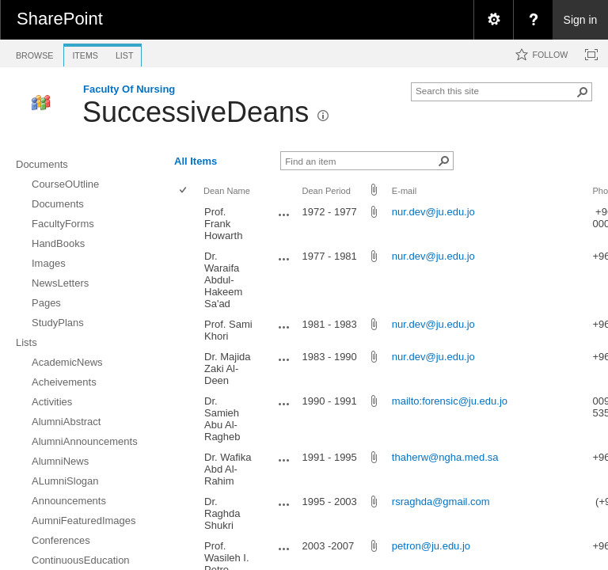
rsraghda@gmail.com (441, 501)
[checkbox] (184, 191)
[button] (582, 92)
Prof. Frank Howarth (223, 223)
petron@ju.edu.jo (431, 546)
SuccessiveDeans (195, 112)
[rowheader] (187, 224)
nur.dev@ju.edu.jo (433, 212)
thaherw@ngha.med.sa (445, 457)
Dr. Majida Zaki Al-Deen (227, 368)
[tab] (34, 53)
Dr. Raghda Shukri (222, 513)
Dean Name (226, 191)
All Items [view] (195, 161)
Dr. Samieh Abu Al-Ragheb (222, 419)
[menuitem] (493, 20)
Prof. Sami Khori (228, 330)
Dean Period (326, 191)
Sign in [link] (581, 19)
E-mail (404, 191)
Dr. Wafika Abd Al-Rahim (227, 469)
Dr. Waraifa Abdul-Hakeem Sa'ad (223, 280)
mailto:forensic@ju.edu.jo (449, 401)
